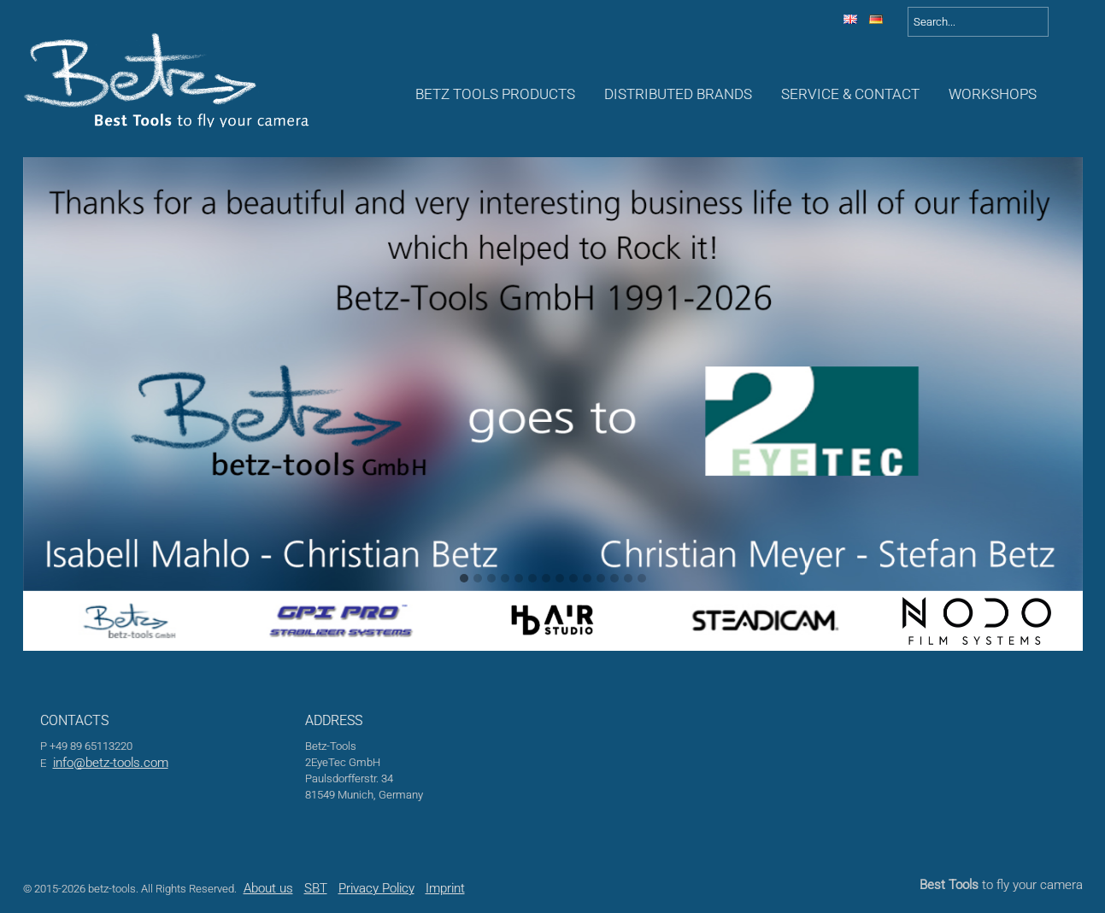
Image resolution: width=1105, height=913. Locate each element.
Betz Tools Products (495, 93)
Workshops (993, 93)
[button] (464, 579)
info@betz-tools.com (110, 762)
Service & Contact (850, 93)
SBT (315, 888)
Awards (1074, 93)
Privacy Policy (376, 888)
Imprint (445, 888)
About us (268, 888)
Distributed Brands (678, 93)
